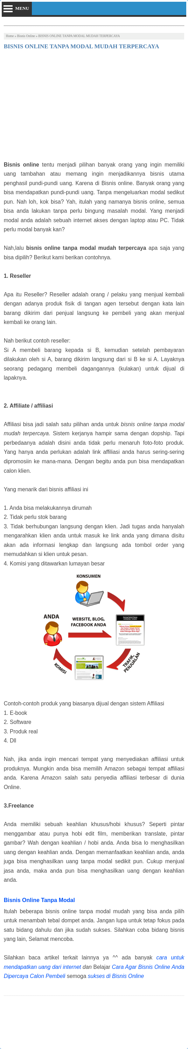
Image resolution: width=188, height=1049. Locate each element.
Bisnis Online (26, 36)
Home (10, 36)
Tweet (10, 1020)
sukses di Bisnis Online (116, 976)
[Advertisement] (94, 108)
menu (22, 8)
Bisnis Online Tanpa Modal (39, 900)
